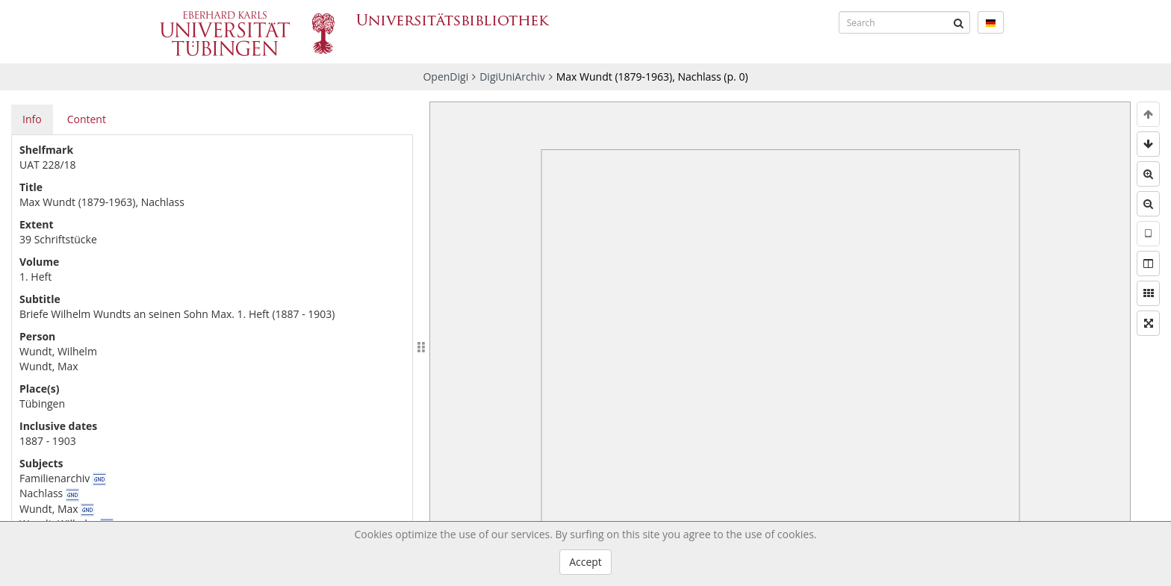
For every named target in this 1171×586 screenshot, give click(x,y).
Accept (585, 562)
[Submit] (959, 22)
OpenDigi (445, 76)
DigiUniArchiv (512, 76)
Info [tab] (32, 119)
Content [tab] (86, 119)
